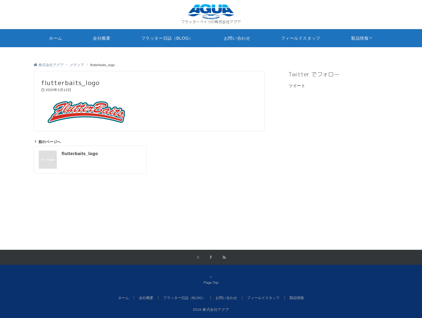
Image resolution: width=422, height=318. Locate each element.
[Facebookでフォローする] (211, 257)
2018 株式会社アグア (211, 309)
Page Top (211, 279)
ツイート (297, 85)
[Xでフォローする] (198, 257)
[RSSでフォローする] (224, 257)
